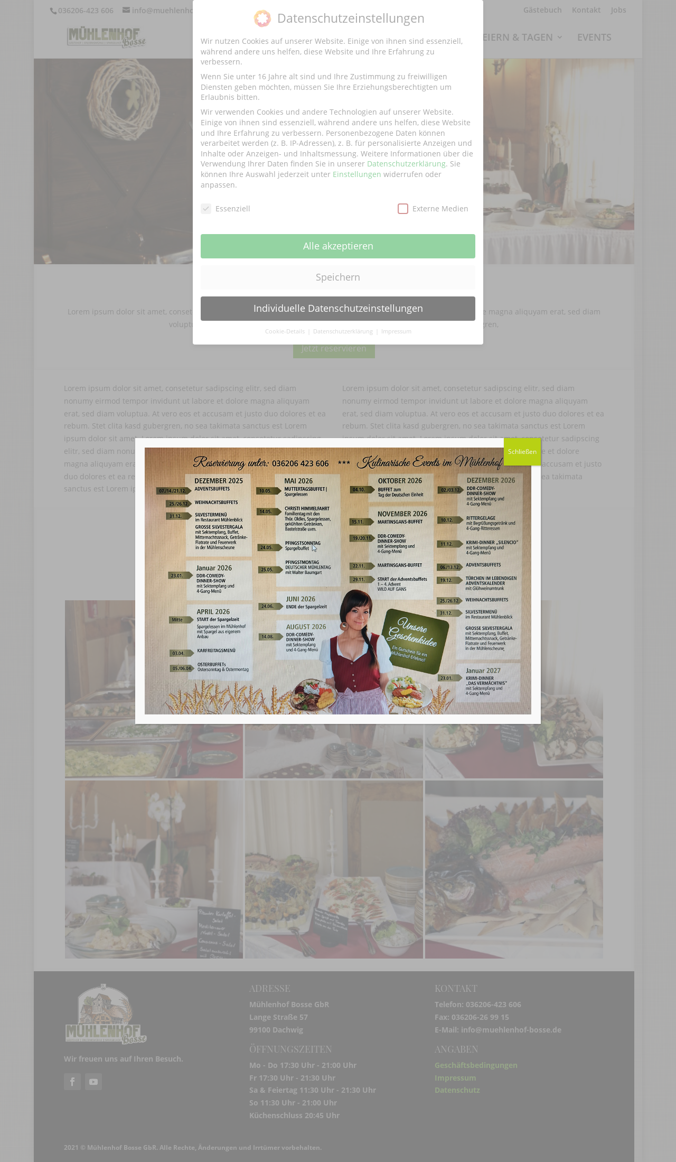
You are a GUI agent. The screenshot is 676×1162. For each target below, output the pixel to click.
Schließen (522, 451)
